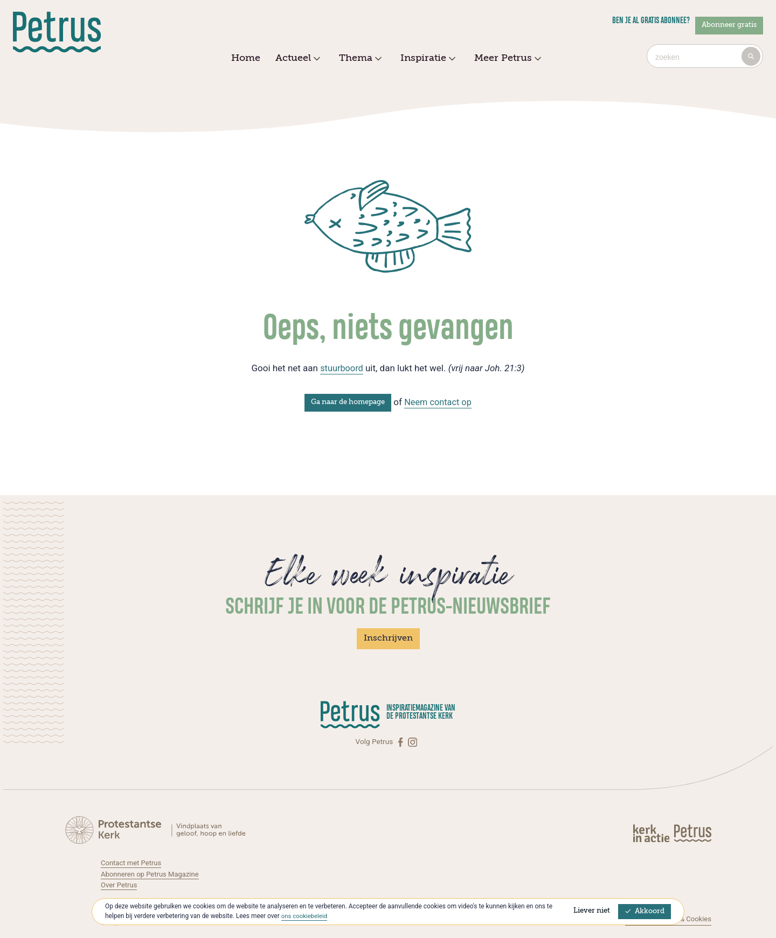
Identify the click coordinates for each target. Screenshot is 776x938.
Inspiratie (426, 58)
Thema (359, 58)
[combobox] (705, 56)
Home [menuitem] (245, 58)
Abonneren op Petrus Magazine (152, 874)
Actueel (296, 58)
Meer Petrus (506, 58)
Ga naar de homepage (346, 402)
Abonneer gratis (729, 25)
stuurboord (341, 368)
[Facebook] (401, 741)
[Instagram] (412, 741)
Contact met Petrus (132, 862)
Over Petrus (119, 884)
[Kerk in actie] (652, 832)
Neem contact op (438, 402)
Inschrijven (388, 638)
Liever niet (591, 910)
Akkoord (644, 911)
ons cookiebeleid (305, 916)
